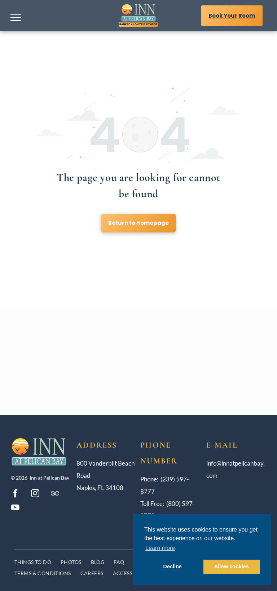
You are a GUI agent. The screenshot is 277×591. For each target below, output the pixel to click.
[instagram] (35, 494)
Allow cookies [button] (231, 566)
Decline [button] (172, 566)
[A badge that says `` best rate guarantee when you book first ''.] (102, 341)
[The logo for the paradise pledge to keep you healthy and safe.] (175, 341)
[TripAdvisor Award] (175, 382)
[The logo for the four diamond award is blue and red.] (102, 382)
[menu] (15, 17)
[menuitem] (33, 562)
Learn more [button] (160, 548)
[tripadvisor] (55, 494)
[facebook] (15, 494)
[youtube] (15, 508)
